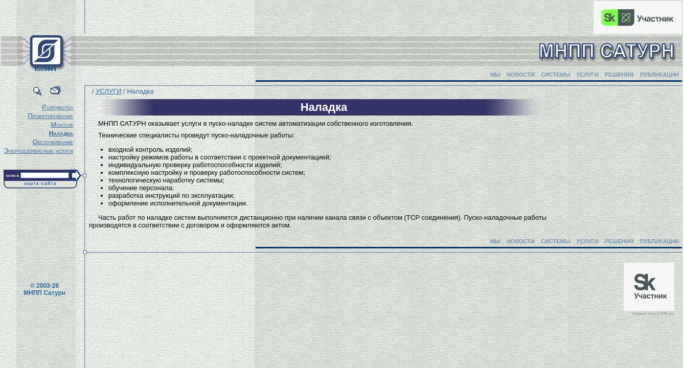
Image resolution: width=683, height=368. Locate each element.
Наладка (61, 133)
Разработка (57, 107)
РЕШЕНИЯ (619, 75)
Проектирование (50, 116)
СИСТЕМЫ (556, 75)
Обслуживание (53, 142)
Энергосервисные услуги (38, 150)
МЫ (495, 75)
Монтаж (62, 124)
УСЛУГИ (587, 75)
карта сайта (41, 183)
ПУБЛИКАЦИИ (659, 75)
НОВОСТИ (521, 75)
